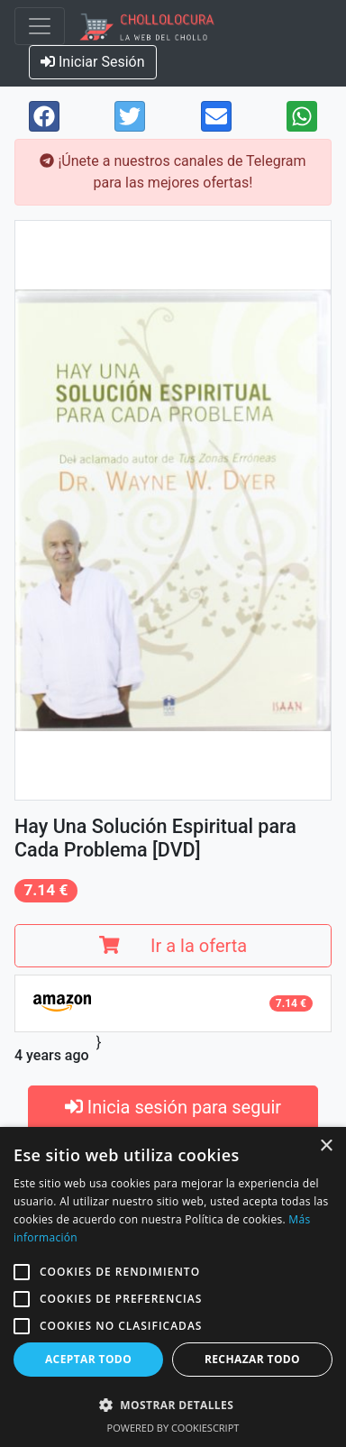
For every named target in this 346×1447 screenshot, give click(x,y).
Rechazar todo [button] (252, 1359)
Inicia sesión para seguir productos (173, 1120)
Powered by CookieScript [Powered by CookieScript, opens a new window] (173, 1427)
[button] (22, 1272)
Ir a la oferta (173, 946)
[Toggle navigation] (39, 26)
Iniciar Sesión (93, 61)
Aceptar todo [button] (88, 1359)
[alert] (173, 1287)
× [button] (325, 1146)
